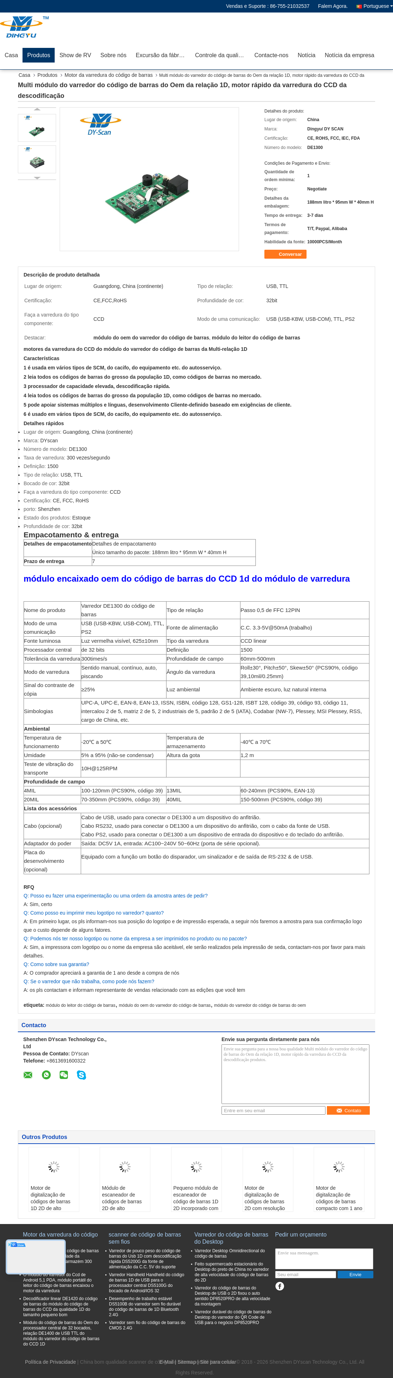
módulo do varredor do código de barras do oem (260, 1005)
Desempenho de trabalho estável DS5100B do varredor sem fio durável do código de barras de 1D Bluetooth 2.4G (145, 1306)
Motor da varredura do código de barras (109, 75)
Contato (348, 1110)
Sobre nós (113, 55)
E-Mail (166, 1362)
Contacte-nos (271, 55)
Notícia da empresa (349, 55)
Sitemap (187, 1362)
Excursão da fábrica (161, 55)
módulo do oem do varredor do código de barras (165, 1005)
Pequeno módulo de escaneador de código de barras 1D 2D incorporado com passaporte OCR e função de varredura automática (195, 1208)
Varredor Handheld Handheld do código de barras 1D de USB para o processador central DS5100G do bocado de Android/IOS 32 (146, 1282)
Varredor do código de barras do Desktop (231, 1238)
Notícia (306, 55)
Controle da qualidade (222, 55)
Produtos (38, 55)
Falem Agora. (333, 6)
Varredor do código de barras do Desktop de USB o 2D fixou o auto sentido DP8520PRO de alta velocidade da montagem (232, 1296)
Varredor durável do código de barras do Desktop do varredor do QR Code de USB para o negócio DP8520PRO (233, 1317)
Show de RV (75, 55)
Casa (11, 55)
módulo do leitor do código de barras (80, 1005)
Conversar (286, 254)
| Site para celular (216, 1362)
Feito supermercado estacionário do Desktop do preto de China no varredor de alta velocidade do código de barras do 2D (232, 1272)
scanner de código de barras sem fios (145, 1238)
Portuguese (378, 6)
